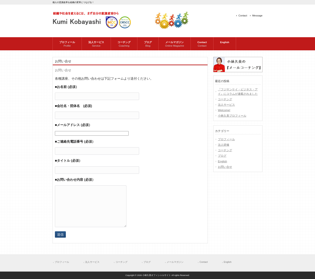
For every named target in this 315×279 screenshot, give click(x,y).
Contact (242, 15)
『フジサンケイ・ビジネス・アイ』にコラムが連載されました (238, 91)
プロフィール (226, 139)
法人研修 (223, 144)
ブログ (222, 155)
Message (257, 15)
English (222, 161)
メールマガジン (175, 262)
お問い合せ (225, 166)
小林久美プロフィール (232, 115)
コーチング (225, 99)
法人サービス (226, 104)
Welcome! (224, 110)
